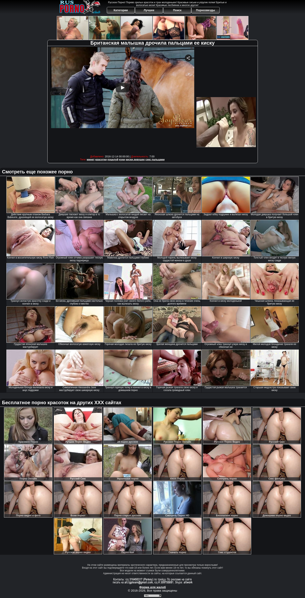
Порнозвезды (205, 10)
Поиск (177, 10)
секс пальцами (155, 159)
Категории (121, 10)
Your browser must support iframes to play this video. (122, 100)
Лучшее (149, 10)
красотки (101, 159)
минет (91, 159)
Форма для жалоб (152, 587)
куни (122, 159)
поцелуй (112, 159)
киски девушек (135, 159)
